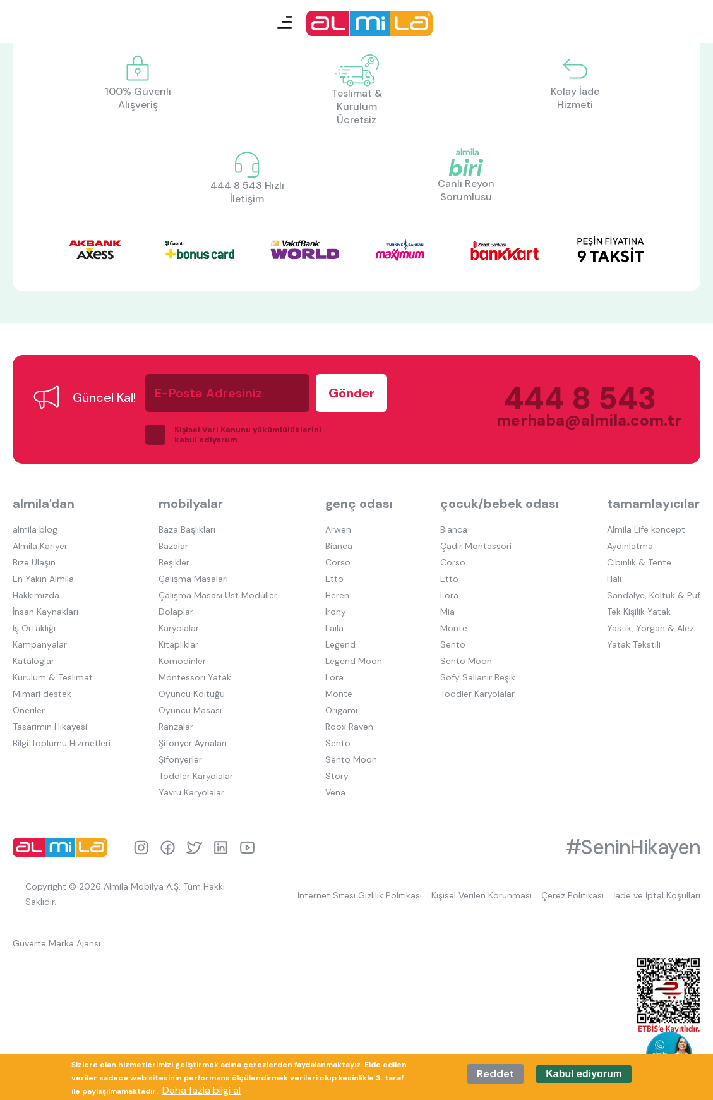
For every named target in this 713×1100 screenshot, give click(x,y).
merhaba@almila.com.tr (576, 420)
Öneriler (29, 710)
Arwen (338, 529)
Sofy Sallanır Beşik (477, 677)
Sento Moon (351, 759)
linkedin (220, 847)
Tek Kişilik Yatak (639, 611)
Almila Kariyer (40, 546)
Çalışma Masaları (193, 578)
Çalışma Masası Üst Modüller (218, 595)
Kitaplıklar (178, 644)
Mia (447, 611)
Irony (335, 611)
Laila (334, 628)
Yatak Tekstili (634, 644)
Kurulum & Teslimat (53, 677)
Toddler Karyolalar (196, 776)
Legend (340, 644)
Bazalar (173, 546)
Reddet (495, 1073)
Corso (338, 562)
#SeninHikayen (633, 847)
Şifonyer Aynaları (193, 743)
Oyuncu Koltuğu (192, 693)
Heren (337, 595)
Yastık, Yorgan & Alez (650, 628)
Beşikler (174, 562)
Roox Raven (349, 726)
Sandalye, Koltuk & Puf (653, 595)
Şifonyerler (180, 759)
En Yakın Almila (43, 578)
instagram (141, 847)
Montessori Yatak (195, 677)
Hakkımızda (36, 595)
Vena (335, 792)
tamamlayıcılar (653, 503)
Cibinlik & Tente (639, 562)
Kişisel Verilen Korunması (481, 895)
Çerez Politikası (572, 895)
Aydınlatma (630, 546)
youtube (247, 847)
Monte (338, 693)
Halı (614, 578)
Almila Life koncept (646, 529)
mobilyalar (191, 503)
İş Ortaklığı (34, 628)
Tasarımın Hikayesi (50, 726)
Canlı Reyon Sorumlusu (466, 190)
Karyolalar (179, 628)
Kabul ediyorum (584, 1073)
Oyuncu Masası (190, 710)
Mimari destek (42, 693)
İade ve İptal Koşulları (656, 895)
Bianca (338, 546)
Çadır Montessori (476, 546)
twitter (194, 847)
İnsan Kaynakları (45, 611)
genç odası (359, 503)
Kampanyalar (40, 644)
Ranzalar (176, 726)
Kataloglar (33, 661)
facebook (167, 847)
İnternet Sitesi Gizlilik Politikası (359, 895)
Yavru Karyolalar (191, 792)
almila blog (35, 529)
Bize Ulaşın (34, 562)
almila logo (63, 847)
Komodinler (182, 661)
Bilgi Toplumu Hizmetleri (62, 743)
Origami (341, 710)
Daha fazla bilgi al (201, 1090)
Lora (334, 677)
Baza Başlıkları (187, 529)
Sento (338, 743)
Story (337, 776)
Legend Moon (353, 661)
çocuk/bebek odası (499, 503)
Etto (334, 578)
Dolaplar (176, 611)
